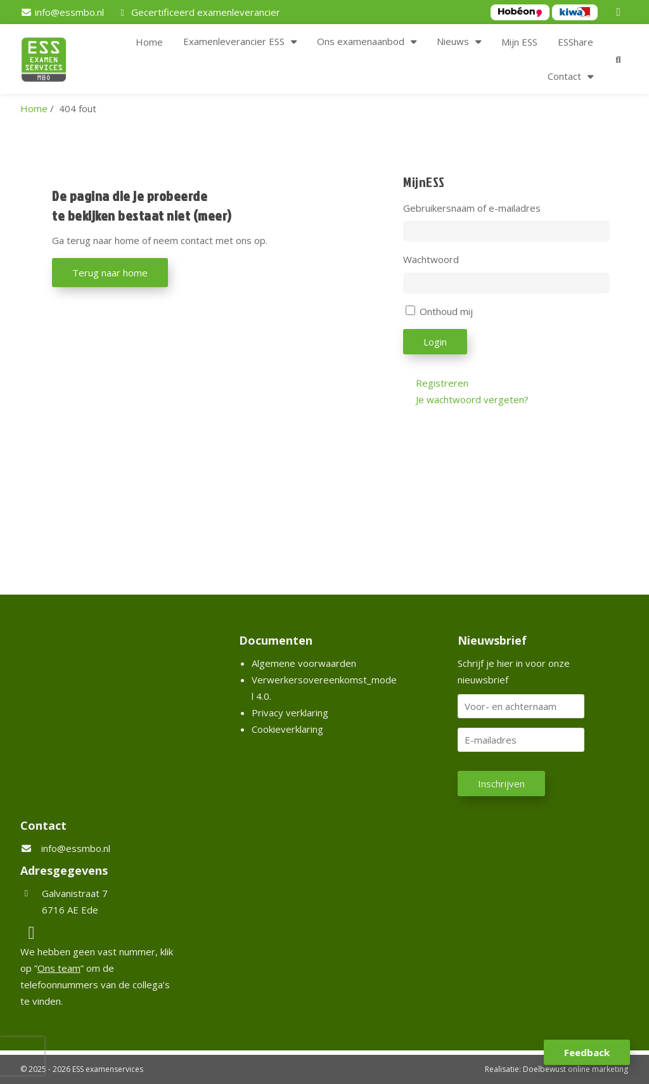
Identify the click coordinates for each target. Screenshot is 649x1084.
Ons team (58, 968)
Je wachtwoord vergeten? (472, 399)
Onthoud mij (446, 311)
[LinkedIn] (620, 12)
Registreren (442, 383)
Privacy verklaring (290, 712)
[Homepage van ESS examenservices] (50, 61)
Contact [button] (564, 76)
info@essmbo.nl (75, 848)
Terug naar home (110, 272)
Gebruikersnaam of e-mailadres (472, 208)
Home (149, 41)
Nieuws (453, 41)
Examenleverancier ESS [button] (234, 41)
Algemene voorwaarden (304, 663)
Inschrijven (501, 783)
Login (435, 341)
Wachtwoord (431, 259)
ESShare (575, 41)
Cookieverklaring (287, 729)
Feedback (587, 1052)
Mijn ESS (519, 41)
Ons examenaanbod (360, 41)
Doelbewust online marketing (575, 1069)
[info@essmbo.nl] (62, 12)
